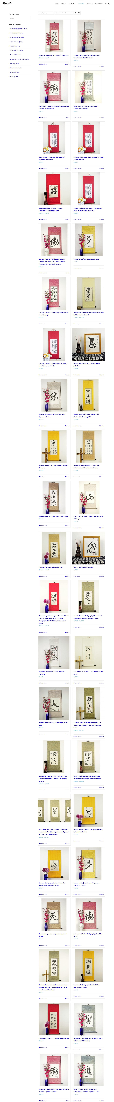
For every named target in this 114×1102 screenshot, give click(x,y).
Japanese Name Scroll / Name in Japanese (53, 55)
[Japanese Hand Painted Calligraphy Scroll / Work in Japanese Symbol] (54, 1070)
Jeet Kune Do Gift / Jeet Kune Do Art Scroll (53, 516)
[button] (109, 3)
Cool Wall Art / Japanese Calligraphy (86, 259)
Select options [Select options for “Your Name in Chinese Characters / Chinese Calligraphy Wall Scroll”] (78, 324)
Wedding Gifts (14, 63)
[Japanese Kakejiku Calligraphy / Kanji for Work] (88, 914)
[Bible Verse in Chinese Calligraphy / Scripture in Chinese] (88, 87)
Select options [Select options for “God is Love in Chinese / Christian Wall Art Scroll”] (78, 683)
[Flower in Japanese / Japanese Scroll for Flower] (54, 914)
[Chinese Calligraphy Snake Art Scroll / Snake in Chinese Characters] (54, 863)
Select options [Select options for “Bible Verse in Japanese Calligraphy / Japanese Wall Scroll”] (43, 168)
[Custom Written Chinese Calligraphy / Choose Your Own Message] (88, 36)
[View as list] (78, 13)
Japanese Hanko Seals (17, 37)
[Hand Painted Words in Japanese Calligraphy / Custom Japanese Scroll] (88, 1070)
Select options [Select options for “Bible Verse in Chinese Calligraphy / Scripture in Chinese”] (78, 117)
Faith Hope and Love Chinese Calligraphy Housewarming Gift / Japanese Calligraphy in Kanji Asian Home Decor (54, 832)
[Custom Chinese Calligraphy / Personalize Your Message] (54, 293)
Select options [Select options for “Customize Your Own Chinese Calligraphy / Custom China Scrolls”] (43, 117)
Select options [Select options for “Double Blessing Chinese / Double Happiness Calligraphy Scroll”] (43, 219)
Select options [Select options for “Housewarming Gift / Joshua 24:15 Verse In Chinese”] (43, 476)
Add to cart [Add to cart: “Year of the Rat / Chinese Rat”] (77, 576)
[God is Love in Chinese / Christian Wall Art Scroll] (88, 652)
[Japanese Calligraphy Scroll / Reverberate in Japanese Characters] (88, 1019)
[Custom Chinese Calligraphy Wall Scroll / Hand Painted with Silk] (54, 344)
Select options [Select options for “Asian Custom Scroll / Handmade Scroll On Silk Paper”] (78, 527)
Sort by (43, 12)
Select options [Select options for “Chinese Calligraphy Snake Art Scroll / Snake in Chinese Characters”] (43, 894)
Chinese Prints (14, 72)
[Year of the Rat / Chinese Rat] (88, 548)
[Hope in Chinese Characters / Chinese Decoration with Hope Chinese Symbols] (88, 756)
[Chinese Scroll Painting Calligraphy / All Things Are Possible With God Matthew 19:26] (88, 703)
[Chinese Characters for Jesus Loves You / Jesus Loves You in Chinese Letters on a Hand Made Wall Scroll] (54, 965)
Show (63, 12)
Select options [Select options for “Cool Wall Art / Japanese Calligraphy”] (78, 268)
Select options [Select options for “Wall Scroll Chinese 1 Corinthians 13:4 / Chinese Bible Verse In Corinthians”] (78, 476)
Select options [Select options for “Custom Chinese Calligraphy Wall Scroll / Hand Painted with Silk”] (43, 375)
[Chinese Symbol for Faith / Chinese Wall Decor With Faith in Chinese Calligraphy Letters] (54, 756)
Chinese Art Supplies (16, 50)
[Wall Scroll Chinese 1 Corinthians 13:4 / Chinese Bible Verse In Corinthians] (88, 446)
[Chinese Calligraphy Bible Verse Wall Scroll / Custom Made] (88, 138)
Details (67, 64)
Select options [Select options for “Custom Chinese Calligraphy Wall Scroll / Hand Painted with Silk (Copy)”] (78, 219)
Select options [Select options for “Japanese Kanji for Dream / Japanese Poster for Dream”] (78, 894)
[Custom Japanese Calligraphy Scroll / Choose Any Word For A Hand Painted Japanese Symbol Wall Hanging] (54, 239)
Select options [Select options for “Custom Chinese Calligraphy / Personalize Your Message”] (43, 324)
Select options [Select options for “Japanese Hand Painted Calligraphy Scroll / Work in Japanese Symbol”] (43, 1100)
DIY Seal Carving (15, 46)
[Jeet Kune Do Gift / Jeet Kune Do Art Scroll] (54, 497)
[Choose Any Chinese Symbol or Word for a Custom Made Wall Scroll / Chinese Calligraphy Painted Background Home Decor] (54, 596)
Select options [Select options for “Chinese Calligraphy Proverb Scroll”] (43, 576)
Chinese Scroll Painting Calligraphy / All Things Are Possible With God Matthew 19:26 (87, 725)
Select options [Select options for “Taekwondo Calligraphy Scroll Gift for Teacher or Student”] (78, 996)
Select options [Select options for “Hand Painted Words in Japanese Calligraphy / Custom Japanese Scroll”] (78, 1100)
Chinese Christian (15, 55)
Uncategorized (14, 76)
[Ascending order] (56, 13)
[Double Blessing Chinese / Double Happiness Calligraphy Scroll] (54, 188)
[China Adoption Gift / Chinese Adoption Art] (54, 1019)
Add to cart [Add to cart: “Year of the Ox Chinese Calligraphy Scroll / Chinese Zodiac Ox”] (77, 841)
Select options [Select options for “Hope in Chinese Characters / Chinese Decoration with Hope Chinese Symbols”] (78, 787)
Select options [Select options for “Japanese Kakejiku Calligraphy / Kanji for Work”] (78, 945)
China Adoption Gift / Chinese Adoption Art (54, 1038)
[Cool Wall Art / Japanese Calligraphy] (88, 239)
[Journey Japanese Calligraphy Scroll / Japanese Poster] (54, 395)
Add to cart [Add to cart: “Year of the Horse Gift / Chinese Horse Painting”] (77, 375)
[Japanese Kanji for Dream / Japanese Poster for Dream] (88, 863)
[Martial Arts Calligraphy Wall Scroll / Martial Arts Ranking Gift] (88, 395)
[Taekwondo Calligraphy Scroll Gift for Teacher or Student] (88, 965)
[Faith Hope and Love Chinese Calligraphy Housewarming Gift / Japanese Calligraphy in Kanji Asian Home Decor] (54, 810)
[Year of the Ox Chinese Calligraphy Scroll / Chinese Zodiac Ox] (88, 810)
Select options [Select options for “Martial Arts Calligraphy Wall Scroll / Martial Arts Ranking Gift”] (78, 425)
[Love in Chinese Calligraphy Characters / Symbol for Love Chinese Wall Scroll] (88, 596)
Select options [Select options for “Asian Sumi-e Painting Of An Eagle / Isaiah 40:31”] (43, 734)
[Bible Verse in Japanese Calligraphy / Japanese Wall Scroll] (54, 138)
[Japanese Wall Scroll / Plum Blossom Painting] (54, 652)
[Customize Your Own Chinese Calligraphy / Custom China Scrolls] (54, 87)
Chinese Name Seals (16, 33)
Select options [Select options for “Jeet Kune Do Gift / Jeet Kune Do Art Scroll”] (43, 525)
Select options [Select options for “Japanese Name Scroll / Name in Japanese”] (43, 64)
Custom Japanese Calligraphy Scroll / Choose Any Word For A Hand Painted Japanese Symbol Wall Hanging (52, 261)
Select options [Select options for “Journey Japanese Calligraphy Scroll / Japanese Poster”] (43, 425)
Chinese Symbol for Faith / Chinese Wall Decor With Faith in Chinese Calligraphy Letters (53, 778)
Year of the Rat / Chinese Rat (84, 567)
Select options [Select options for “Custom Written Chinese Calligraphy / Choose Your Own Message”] (78, 66)
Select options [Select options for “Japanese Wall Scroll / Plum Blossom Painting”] (43, 683)
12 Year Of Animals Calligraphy (19, 59)
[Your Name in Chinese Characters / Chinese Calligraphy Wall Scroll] (88, 293)
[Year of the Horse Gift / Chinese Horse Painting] (88, 344)
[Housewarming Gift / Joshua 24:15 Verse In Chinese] (54, 446)
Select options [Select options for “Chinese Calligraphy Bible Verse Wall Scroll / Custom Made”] (78, 168)
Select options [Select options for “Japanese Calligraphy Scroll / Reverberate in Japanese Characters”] (78, 1049)
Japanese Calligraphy (16, 42)
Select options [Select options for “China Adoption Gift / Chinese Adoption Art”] (43, 1047)
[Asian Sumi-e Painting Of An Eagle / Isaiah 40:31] (54, 703)
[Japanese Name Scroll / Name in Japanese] (54, 36)
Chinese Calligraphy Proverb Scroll (51, 567)
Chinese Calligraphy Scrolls (18, 28)
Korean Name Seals (16, 68)
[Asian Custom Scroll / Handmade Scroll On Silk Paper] (88, 497)
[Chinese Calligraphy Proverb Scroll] (54, 548)
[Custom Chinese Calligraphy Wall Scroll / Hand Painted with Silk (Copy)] (88, 188)
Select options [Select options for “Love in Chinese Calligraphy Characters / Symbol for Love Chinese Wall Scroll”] (78, 627)
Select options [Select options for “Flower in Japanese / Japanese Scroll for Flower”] (43, 945)
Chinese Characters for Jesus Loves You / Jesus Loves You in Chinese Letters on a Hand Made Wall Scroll (53, 987)
